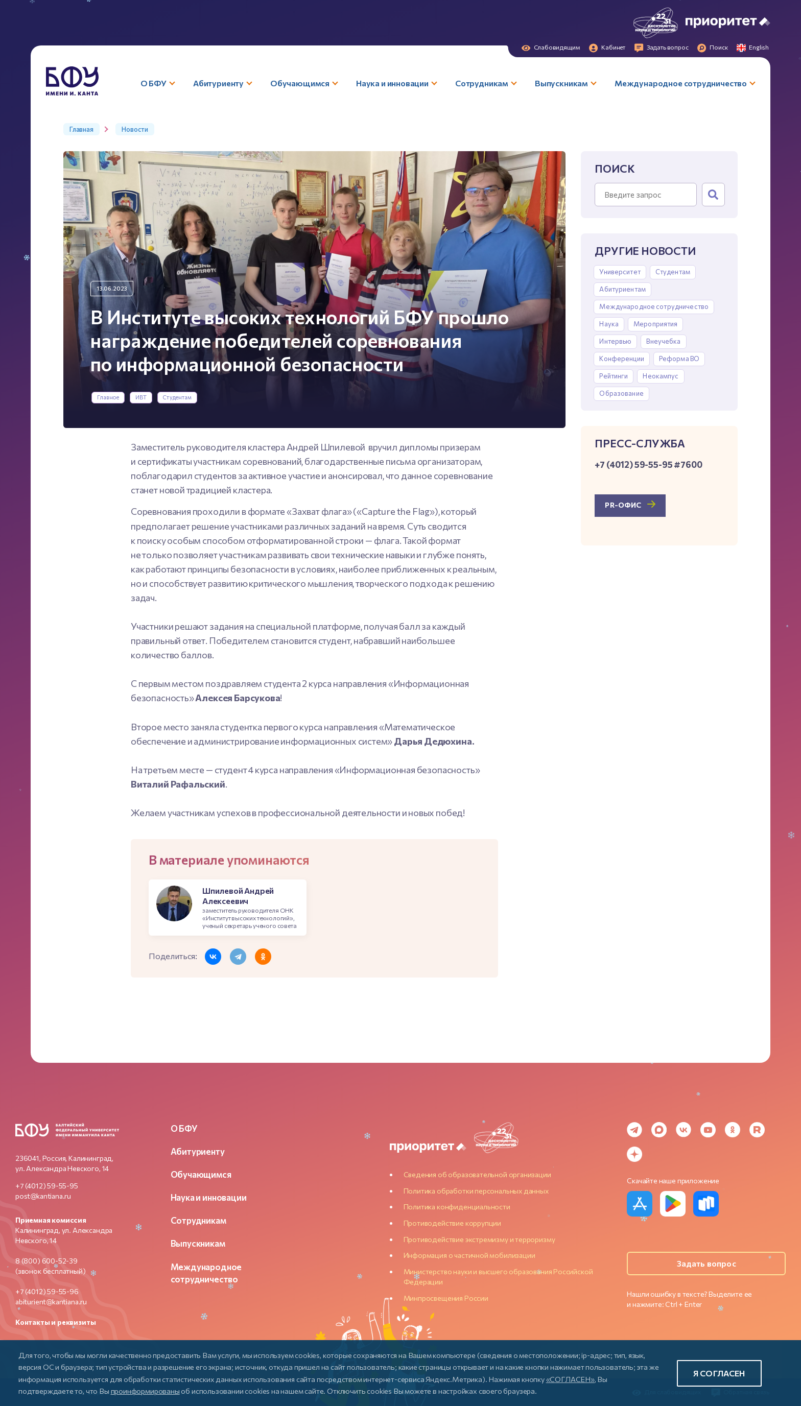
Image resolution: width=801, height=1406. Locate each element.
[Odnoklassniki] (732, 1129)
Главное (108, 397)
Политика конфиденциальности (457, 1206)
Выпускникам (198, 1243)
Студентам (177, 397)
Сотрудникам (198, 1220)
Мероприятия (655, 324)
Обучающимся (201, 1174)
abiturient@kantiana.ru (51, 1301)
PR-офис (623, 505)
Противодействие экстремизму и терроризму (479, 1239)
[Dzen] (634, 1154)
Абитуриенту (198, 1151)
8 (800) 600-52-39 (46, 1260)
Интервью (615, 341)
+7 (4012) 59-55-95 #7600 (648, 464)
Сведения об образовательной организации (477, 1174)
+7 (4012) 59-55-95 (46, 1185)
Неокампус (660, 376)
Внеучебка (663, 341)
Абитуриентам (622, 289)
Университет (619, 272)
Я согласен (719, 1373)
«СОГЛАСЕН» (570, 1379)
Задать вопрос (706, 1263)
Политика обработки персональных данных (476, 1190)
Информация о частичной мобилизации (469, 1255)
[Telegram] (634, 1129)
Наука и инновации (209, 1197)
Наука (609, 324)
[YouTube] (708, 1129)
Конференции (621, 358)
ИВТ (141, 397)
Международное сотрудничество (654, 306)
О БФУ (184, 1128)
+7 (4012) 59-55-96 (47, 1291)
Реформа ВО (679, 358)
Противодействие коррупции (453, 1223)
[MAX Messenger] (659, 1129)
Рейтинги (613, 376)
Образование (621, 393)
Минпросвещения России (446, 1298)
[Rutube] (757, 1129)
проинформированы (145, 1390)
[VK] (683, 1129)
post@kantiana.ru (43, 1195)
